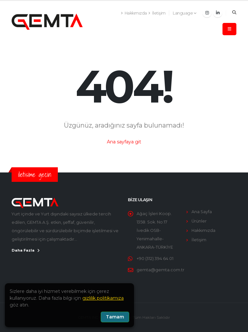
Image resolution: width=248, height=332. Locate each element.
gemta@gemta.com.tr (160, 269)
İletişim (198, 239)
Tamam (115, 317)
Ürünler (199, 221)
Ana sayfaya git (124, 142)
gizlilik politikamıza (103, 298)
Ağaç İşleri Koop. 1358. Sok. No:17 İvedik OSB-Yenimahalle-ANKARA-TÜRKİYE (155, 230)
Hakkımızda (203, 230)
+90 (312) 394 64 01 (155, 258)
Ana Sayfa (201, 211)
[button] (185, 13)
